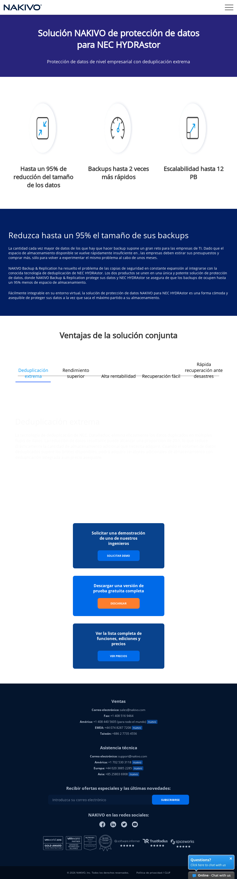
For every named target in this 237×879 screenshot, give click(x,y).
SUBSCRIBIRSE (170, 800)
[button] (33, 370)
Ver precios (118, 656)
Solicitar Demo (118, 555)
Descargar (118, 603)
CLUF (167, 872)
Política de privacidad (149, 872)
